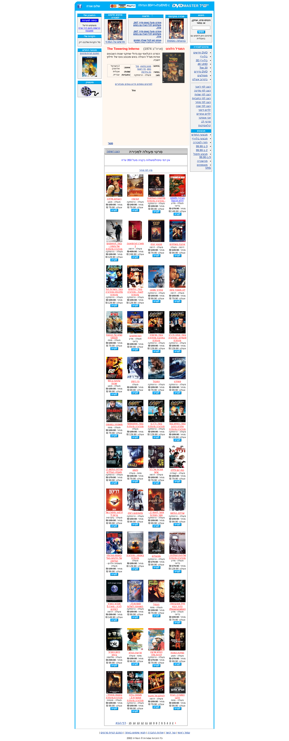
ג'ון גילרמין (146, 72)
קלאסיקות (204, 125)
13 (138, 723)
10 (150, 723)
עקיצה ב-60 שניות (114, 382)
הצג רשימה (113, 151)
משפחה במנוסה (114, 424)
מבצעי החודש (199, 134)
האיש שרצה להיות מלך (156, 653)
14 (134, 723)
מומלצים (202, 75)
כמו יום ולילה (177, 470)
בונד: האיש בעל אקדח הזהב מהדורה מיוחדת (177, 426)
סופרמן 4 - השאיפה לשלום (135, 605)
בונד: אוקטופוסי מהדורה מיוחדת (135, 425)
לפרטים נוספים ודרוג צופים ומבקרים (133, 84)
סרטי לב (206, 121)
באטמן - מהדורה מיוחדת (135, 556)
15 (130, 723)
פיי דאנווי (141, 69)
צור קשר (171, 732)
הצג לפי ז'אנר (203, 86)
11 (146, 723)
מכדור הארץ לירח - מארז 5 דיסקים (114, 606)
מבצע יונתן (156, 244)
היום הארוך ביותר (114, 653)
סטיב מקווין (145, 66)
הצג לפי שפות (203, 94)
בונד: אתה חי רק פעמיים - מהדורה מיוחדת (177, 337)
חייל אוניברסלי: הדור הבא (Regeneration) (177, 606)
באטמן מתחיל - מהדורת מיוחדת (114, 696)
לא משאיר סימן (177, 289)
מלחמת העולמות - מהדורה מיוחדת (156, 199)
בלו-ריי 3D (202, 60)
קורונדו (135, 198)
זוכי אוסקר (205, 117)
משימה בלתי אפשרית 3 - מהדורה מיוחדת (135, 697)
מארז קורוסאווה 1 (135, 244)
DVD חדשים (200, 52)
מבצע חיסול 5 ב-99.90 (202, 156)
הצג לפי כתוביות (201, 98)
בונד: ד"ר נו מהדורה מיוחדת (156, 425)
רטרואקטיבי (135, 335)
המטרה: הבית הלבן (177, 696)
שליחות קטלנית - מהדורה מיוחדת (177, 556)
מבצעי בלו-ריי (200, 138)
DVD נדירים (201, 71)
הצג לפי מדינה (202, 90)
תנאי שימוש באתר (135, 732)
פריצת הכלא (135, 652)
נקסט (135, 470)
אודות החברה (156, 732)
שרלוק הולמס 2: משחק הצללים (114, 470)
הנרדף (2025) (177, 199)
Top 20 (203, 67)
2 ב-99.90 (202, 150)
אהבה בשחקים (177, 244)
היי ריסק (135, 381)
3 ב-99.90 (202, 146)
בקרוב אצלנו (200, 79)
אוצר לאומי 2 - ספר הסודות (156, 513)
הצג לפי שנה (203, 106)
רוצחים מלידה (114, 198)
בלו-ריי (204, 56)
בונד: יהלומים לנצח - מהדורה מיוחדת (135, 292)
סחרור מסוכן (156, 289)
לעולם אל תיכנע (156, 695)
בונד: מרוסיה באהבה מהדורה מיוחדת (156, 337)
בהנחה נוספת (176, 39)
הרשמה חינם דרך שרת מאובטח (89, 29)
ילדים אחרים (203, 113)
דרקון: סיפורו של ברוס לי (114, 513)
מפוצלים (156, 556)
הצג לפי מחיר (203, 102)
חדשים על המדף (115, 31)
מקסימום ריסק (135, 513)
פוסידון (177, 381)
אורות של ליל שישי (156, 470)
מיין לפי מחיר (145, 170)
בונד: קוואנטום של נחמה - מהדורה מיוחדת (114, 246)
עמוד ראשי (184, 732)
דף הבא (121, 723)
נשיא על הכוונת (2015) (114, 336)
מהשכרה (202, 161)
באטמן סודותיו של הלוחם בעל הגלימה (114, 558)
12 (142, 723)
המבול (156, 381)
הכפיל (156, 604)
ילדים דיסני (205, 109)
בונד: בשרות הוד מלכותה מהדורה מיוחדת (114, 292)
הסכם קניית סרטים (89, 53)
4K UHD (203, 64)
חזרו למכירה (200, 142)
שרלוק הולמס (177, 513)
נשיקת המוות (177, 652)
